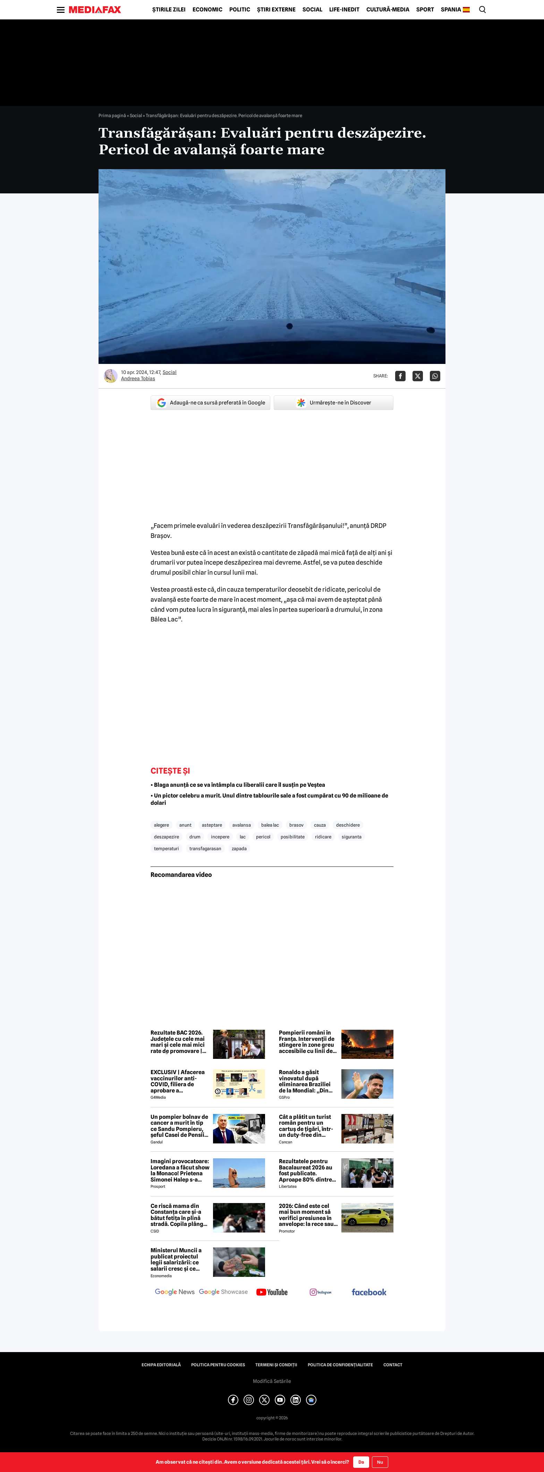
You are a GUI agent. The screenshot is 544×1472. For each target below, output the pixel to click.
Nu (380, 1462)
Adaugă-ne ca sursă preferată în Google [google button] (210, 403)
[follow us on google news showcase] (223, 1293)
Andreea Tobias (138, 378)
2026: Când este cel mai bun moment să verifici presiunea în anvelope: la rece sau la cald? (306, 1215)
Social (312, 9)
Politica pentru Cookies (218, 1364)
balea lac (270, 825)
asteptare (212, 825)
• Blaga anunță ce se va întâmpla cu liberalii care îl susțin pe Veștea (238, 785)
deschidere (348, 825)
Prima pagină (112, 115)
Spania (451, 9)
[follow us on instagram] (320, 1293)
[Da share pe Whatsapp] (435, 376)
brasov (296, 825)
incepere (220, 836)
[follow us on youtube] (272, 1293)
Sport (425, 9)
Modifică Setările (272, 1381)
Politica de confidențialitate (340, 1364)
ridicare (323, 836)
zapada (239, 848)
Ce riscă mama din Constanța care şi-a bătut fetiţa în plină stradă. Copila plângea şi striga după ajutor (180, 1215)
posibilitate (293, 836)
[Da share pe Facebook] (400, 376)
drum (195, 836)
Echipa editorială (161, 1364)
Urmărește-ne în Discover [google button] (333, 403)
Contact (392, 1364)
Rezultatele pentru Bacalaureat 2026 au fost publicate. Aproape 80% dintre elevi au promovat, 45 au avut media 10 (307, 1170)
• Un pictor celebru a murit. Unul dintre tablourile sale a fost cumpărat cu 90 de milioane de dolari (269, 799)
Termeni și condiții (276, 1364)
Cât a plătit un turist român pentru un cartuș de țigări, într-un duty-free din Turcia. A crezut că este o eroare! (306, 1126)
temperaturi (166, 848)
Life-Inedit (344, 9)
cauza (320, 825)
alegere (161, 825)
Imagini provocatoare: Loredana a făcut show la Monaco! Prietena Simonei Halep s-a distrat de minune (180, 1170)
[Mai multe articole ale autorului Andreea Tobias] (111, 376)
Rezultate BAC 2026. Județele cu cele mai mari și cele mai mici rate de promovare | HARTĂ (178, 1042)
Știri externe (276, 9)
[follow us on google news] (175, 1293)
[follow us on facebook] (369, 1293)
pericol (263, 836)
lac (243, 836)
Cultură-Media (387, 9)
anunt (185, 825)
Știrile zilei (169, 9)
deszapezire (166, 836)
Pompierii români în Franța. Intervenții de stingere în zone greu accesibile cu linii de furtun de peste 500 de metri (308, 1042)
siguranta (352, 836)
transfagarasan (205, 848)
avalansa (241, 825)
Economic (207, 9)
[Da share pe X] (418, 376)
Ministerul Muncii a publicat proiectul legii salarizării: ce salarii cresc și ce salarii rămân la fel (176, 1259)
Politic (239, 9)
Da (361, 1462)
